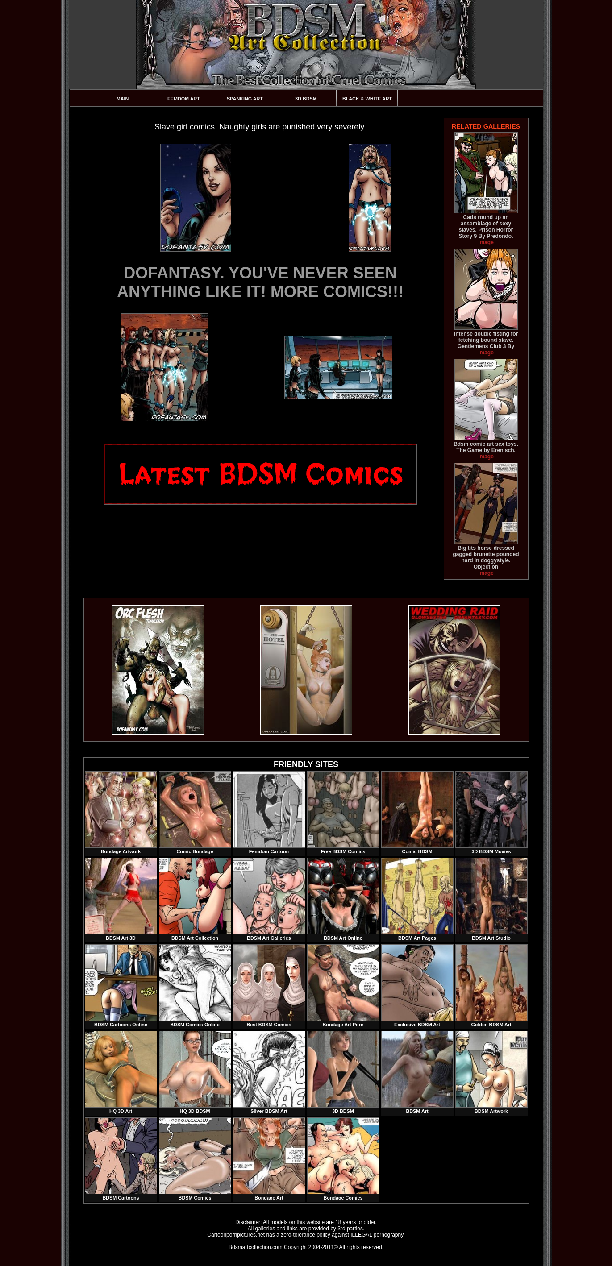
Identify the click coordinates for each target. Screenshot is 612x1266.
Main (123, 98)
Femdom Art (183, 98)
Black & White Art (367, 98)
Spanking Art (245, 98)
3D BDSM (306, 98)
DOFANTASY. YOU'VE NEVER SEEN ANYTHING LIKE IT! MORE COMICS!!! (260, 282)
